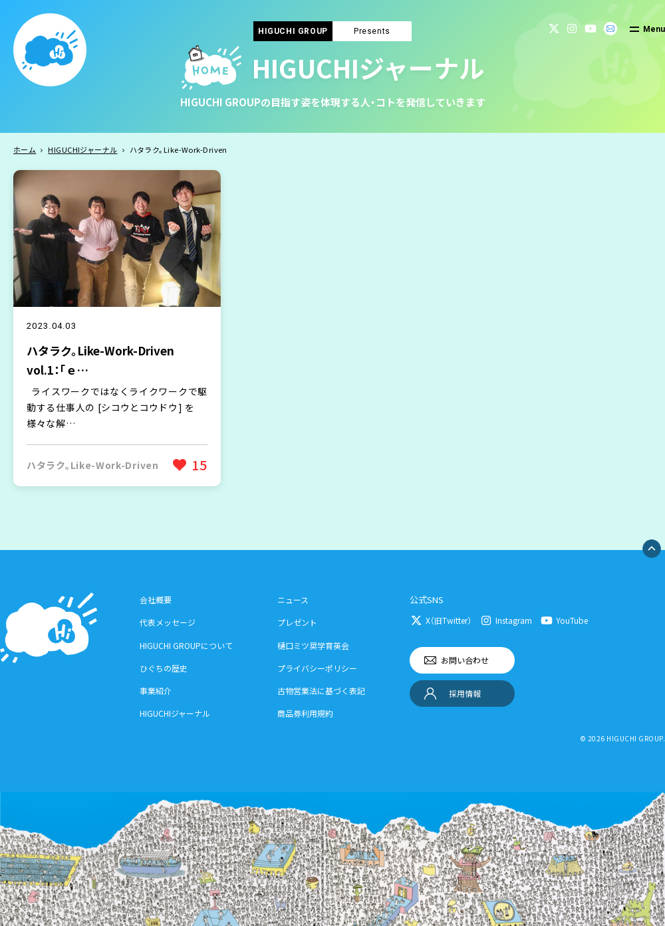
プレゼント (297, 622)
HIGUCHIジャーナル (82, 149)
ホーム (24, 149)
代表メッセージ (168, 622)
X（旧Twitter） (448, 620)
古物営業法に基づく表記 (321, 690)
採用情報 (465, 693)
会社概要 (156, 599)
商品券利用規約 (305, 713)
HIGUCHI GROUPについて (186, 645)
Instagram (513, 620)
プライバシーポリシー (317, 668)
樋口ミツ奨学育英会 (313, 645)
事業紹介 (156, 690)
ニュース (293, 599)
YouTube (572, 620)
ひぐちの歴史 (164, 668)
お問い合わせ (465, 660)
